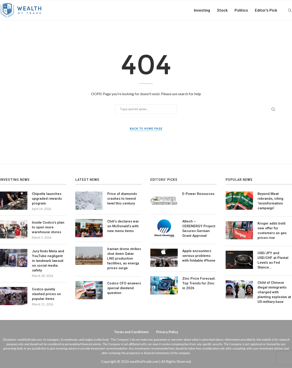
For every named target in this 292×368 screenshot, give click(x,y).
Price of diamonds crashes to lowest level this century (122, 198)
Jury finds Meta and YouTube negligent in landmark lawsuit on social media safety (48, 260)
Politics (241, 10)
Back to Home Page (146, 128)
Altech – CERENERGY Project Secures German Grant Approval (198, 228)
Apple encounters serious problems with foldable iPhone (198, 256)
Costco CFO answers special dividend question (124, 288)
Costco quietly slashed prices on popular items (46, 294)
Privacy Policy (167, 332)
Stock (222, 10)
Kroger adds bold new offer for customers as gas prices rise (272, 230)
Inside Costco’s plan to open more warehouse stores (48, 227)
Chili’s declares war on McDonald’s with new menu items (123, 226)
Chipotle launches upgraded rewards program (47, 198)
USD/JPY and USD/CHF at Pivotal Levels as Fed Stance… (273, 260)
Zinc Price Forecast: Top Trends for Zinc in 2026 (199, 283)
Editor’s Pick (266, 10)
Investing (202, 10)
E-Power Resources (198, 194)
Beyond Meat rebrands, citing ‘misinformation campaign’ (270, 201)
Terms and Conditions (131, 332)
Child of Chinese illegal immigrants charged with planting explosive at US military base (274, 292)
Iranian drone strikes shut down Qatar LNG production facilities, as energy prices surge (124, 258)
